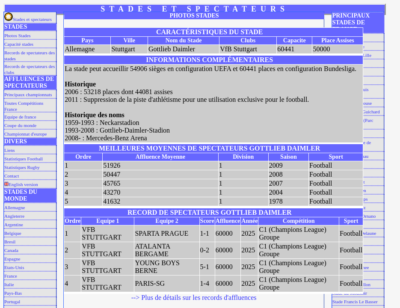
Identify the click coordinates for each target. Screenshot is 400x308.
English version (21, 184)
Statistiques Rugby (22, 167)
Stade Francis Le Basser (355, 301)
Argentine (13, 224)
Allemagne (14, 207)
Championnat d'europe (25, 133)
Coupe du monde (20, 125)
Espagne (12, 258)
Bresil (9, 241)
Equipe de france (20, 116)
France (10, 275)
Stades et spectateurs (28, 19)
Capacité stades (18, 44)
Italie (9, 284)
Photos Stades (17, 35)
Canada (11, 250)
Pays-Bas (13, 293)
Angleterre (14, 216)
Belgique (12, 233)
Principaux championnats (28, 94)
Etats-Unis (14, 267)
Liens (9, 150)
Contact (11, 175)
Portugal (12, 301)
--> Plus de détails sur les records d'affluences (194, 297)
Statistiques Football (23, 158)
